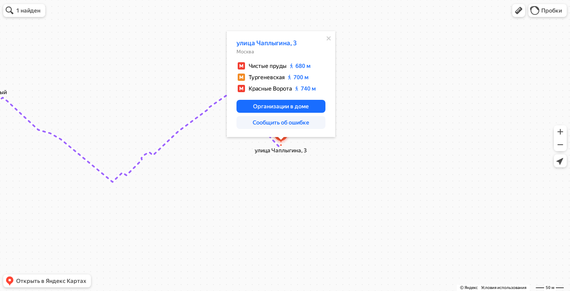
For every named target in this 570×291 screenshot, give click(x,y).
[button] (518, 10)
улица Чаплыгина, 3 (266, 43)
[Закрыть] (328, 38)
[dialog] (281, 84)
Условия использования (503, 287)
